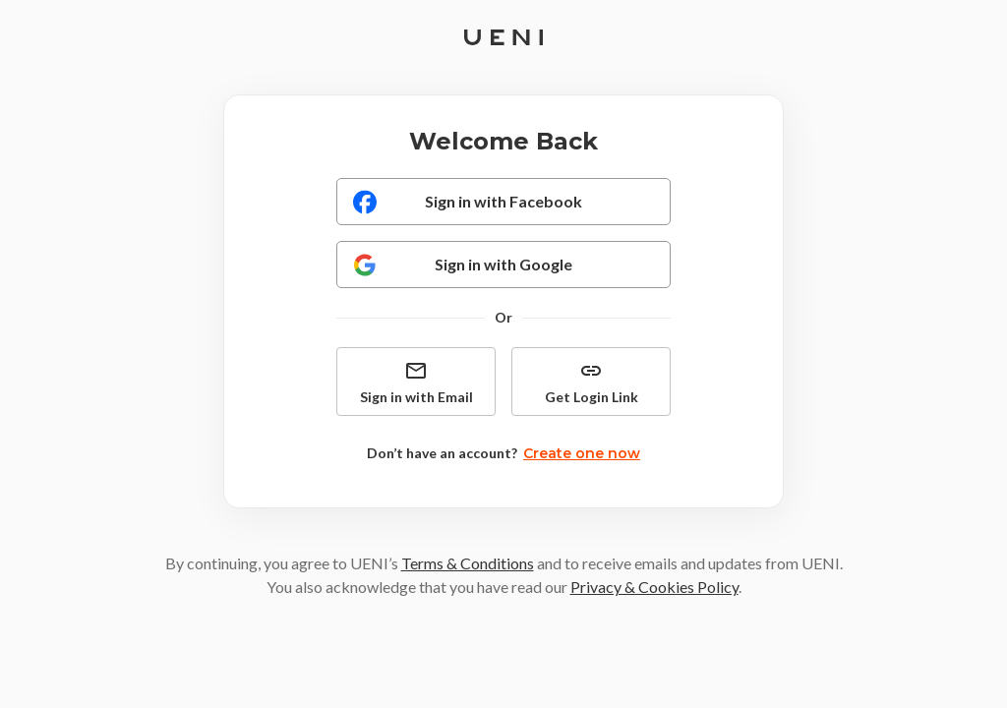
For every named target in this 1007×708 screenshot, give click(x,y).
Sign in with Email (416, 382)
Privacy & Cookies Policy (654, 586)
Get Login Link (591, 382)
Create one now (581, 453)
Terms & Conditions (467, 563)
